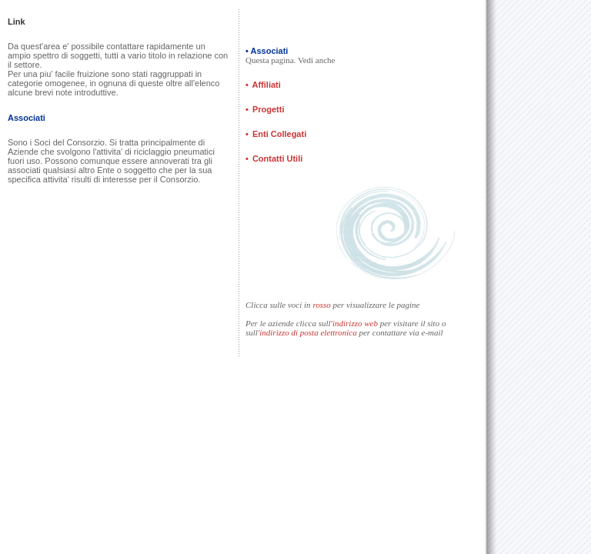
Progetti (268, 109)
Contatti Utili (276, 158)
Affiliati (266, 84)
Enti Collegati (279, 133)
